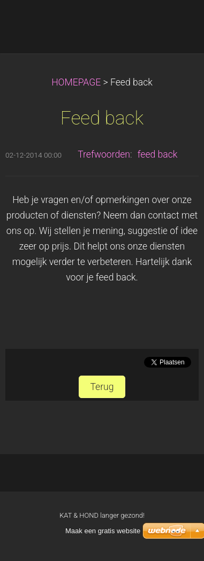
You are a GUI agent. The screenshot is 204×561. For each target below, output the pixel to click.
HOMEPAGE (76, 82)
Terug (102, 386)
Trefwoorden (104, 154)
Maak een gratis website (102, 531)
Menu (174, 24)
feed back (158, 154)
